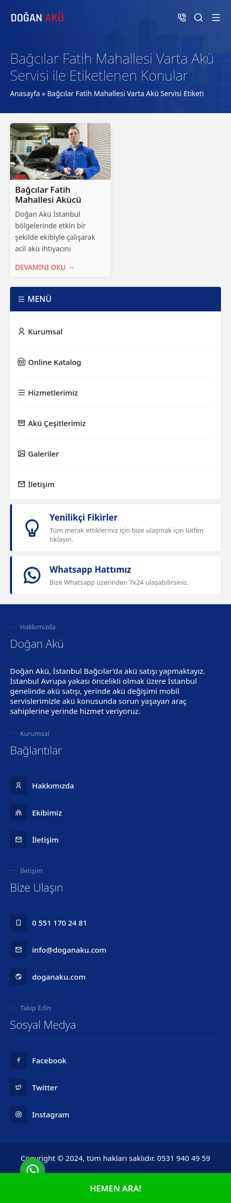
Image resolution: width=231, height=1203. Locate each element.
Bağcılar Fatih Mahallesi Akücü (48, 194)
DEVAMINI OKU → (45, 267)
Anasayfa (25, 93)
